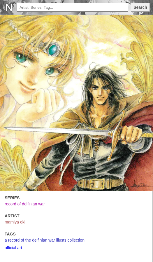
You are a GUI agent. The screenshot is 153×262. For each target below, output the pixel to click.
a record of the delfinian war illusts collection (45, 240)
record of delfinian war (25, 204)
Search (140, 7)
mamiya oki (15, 222)
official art (13, 247)
